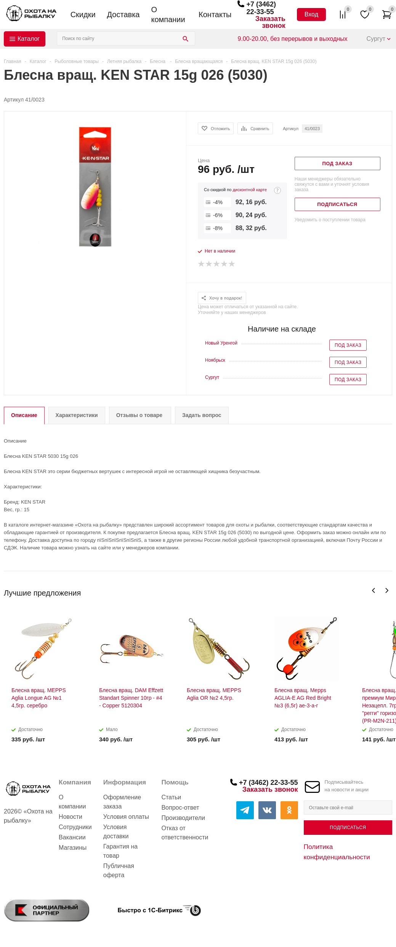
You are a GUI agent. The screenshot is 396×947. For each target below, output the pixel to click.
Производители (183, 818)
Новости (70, 816)
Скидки (83, 14)
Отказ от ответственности (184, 833)
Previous (373, 590)
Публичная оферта (118, 870)
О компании (168, 14)
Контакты (215, 14)
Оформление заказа (122, 802)
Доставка (123, 14)
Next (386, 590)
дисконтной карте (249, 189)
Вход (311, 14)
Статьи (171, 797)
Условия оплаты (126, 816)
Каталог (29, 38)
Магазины (73, 847)
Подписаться (348, 827)
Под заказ (348, 345)
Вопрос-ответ (180, 807)
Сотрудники (75, 827)
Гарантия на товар (120, 851)
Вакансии (72, 837)
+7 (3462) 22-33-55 (261, 8)
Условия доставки (116, 831)
